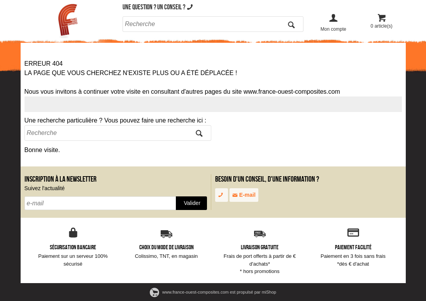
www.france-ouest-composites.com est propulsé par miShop (213, 292)
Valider (192, 203)
